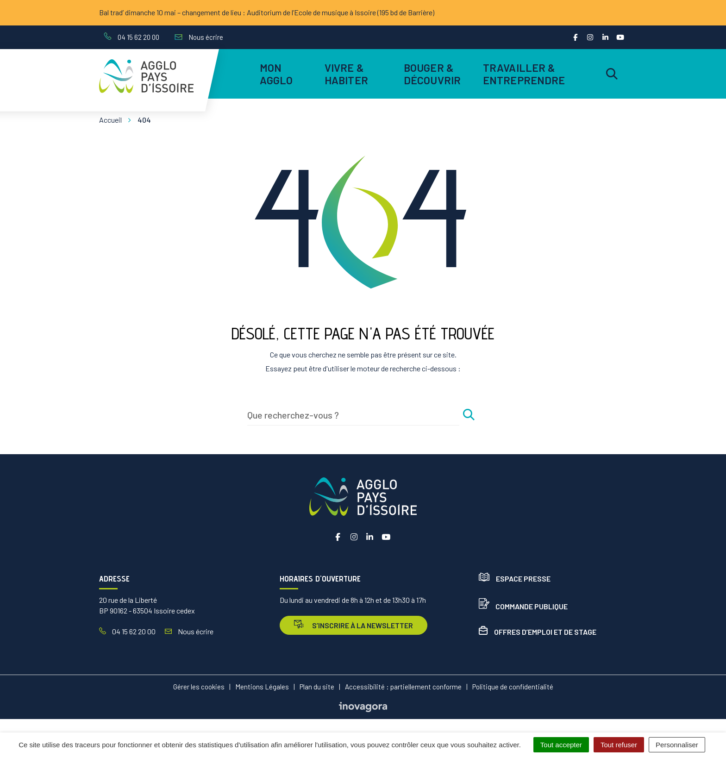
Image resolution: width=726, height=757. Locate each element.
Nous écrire (189, 631)
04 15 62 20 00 (127, 631)
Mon (276, 73)
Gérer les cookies (199, 686)
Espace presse (515, 578)
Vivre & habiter (346, 73)
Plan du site (317, 686)
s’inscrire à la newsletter (353, 625)
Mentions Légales (262, 686)
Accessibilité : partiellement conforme (403, 686)
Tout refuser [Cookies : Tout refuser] (619, 745)
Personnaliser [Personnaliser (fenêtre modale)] (677, 745)
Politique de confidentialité (512, 686)
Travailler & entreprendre (522, 73)
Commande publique (523, 606)
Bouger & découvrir (432, 73)
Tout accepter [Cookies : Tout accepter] (561, 745)
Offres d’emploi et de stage (537, 631)
